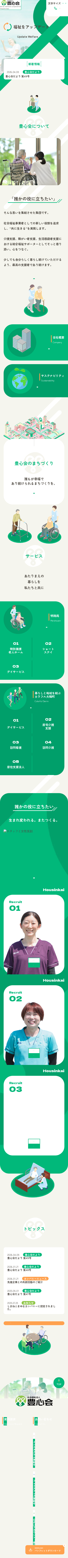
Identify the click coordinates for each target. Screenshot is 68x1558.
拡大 (59, 4)
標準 (48, 4)
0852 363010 (40, 11)
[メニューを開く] (62, 11)
